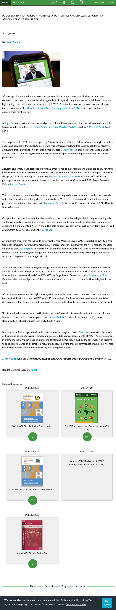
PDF (33, 437)
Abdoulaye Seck (52, 203)
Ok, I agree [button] (107, 603)
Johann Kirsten (56, 317)
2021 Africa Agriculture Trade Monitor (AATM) (52, 126)
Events (111, 2)
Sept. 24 (9, 123)
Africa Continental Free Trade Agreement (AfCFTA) (53, 108)
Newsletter (80, 586)
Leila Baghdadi (26, 248)
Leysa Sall (47, 229)
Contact (49, 586)
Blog (63, 586)
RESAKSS (6, 2)
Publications (100, 2)
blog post (32, 369)
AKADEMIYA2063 (96, 126)
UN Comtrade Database (65, 176)
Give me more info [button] (76, 604)
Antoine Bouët (17, 184)
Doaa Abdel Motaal (99, 275)
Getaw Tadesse (69, 149)
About (33, 586)
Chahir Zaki (84, 332)
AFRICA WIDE (18, 2)
